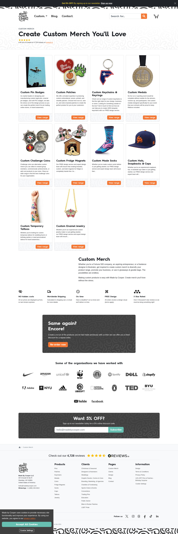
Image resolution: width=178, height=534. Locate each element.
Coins (56, 481)
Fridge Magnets (59, 485)
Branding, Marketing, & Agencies (92, 481)
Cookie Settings (141, 484)
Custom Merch (113, 468)
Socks (56, 488)
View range (42, 117)
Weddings (84, 475)
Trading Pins (85, 494)
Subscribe (116, 429)
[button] (40, 16)
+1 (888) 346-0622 (33, 488)
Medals (56, 478)
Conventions (85, 491)
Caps (56, 491)
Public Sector (85, 501)
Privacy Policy (140, 475)
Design (110, 475)
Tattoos (56, 494)
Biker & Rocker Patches (89, 504)
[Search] (125, 16)
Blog (110, 478)
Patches (57, 472)
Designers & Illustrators (89, 472)
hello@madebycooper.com (27, 486)
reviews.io (49, 42)
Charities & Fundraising (89, 485)
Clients (110, 472)
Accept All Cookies (27, 524)
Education (84, 497)
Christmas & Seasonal (89, 468)
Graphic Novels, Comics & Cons (92, 478)
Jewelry (57, 497)
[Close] (175, 3)
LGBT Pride (85, 507)
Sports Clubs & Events (89, 488)
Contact (111, 481)
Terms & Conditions (142, 472)
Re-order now (58, 344)
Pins (55, 468)
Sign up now (106, 3)
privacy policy (29, 518)
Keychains (58, 475)
